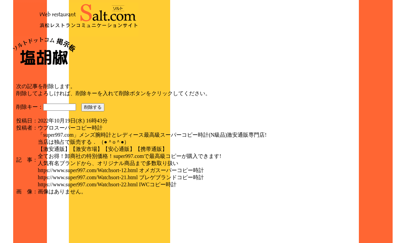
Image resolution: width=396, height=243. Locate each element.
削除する (93, 107)
